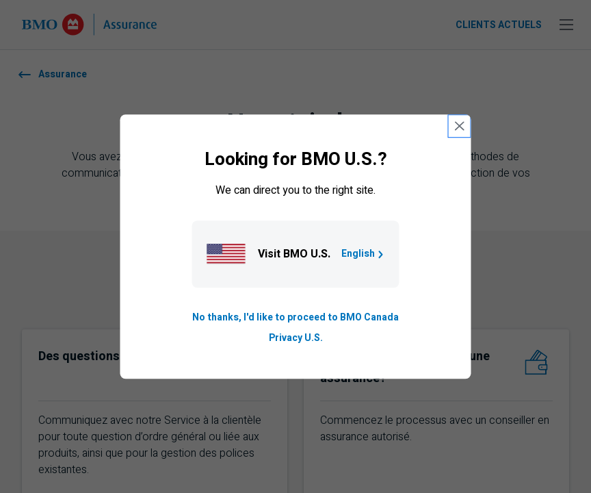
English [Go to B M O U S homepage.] (363, 253)
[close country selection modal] (460, 126)
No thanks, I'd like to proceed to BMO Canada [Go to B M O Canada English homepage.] (295, 317)
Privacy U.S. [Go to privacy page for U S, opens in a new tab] (296, 338)
